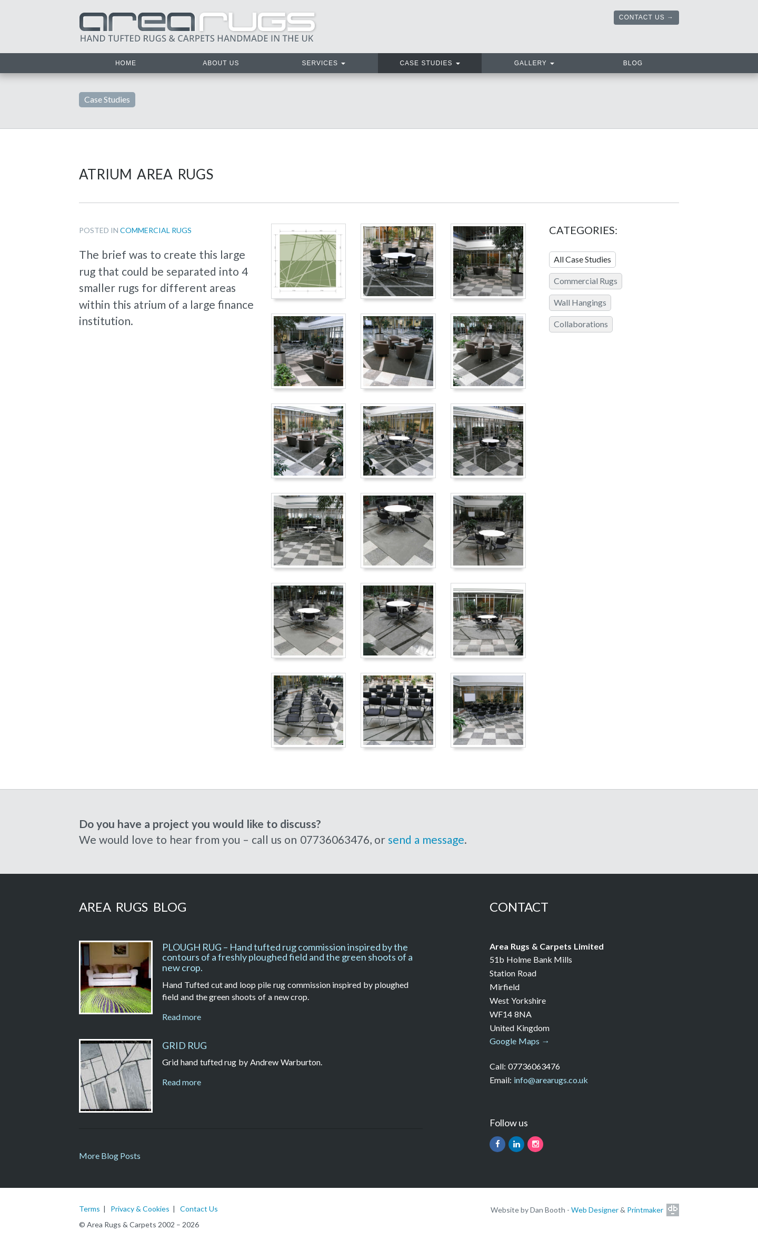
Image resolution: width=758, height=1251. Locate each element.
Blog (633, 63)
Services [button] (324, 63)
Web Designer (595, 1209)
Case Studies (107, 99)
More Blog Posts (110, 1156)
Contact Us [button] (642, 17)
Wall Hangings (580, 302)
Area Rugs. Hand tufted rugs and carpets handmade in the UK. (198, 27)
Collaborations (581, 324)
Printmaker (645, 1209)
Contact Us (199, 1208)
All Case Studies (582, 259)
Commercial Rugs (156, 230)
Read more (181, 1017)
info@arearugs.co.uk (551, 1080)
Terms (89, 1208)
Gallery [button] (534, 63)
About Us (221, 63)
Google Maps (515, 1041)
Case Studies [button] (430, 63)
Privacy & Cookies (140, 1208)
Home (144, 62)
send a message (426, 839)
